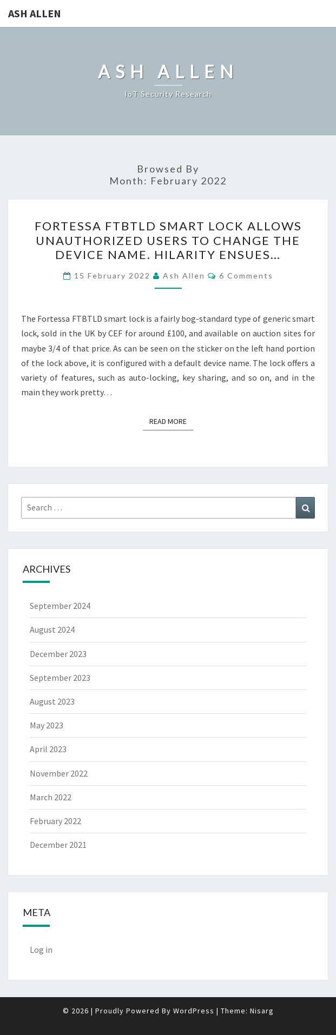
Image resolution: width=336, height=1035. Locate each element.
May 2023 (46, 725)
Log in (41, 949)
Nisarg (262, 1011)
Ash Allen (34, 13)
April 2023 (48, 749)
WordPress (193, 1011)
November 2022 (59, 773)
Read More (171, 420)
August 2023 (52, 701)
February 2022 (55, 820)
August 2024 (52, 629)
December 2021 (58, 844)
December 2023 (58, 653)
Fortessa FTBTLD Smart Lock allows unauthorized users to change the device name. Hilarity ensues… (168, 240)
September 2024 (60, 605)
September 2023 (60, 677)
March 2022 (50, 797)
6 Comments (246, 275)
